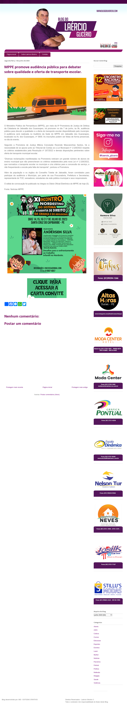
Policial (96, 665)
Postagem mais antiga (80, 387)
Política (96, 669)
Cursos (96, 637)
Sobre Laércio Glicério (29, 54)
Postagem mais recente (14, 387)
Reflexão (97, 672)
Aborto (96, 626)
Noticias (96, 658)
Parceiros (97, 662)
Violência (97, 683)
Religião (97, 676)
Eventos (97, 648)
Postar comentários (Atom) (50, 394)
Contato (45, 54)
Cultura (96, 633)
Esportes (97, 644)
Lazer (96, 651)
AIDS (95, 630)
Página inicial (11, 54)
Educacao (97, 641)
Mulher (96, 655)
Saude (96, 679)
